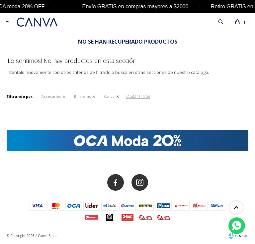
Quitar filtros (138, 96)
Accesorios (51, 96)
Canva (109, 96)
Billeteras (82, 96)
